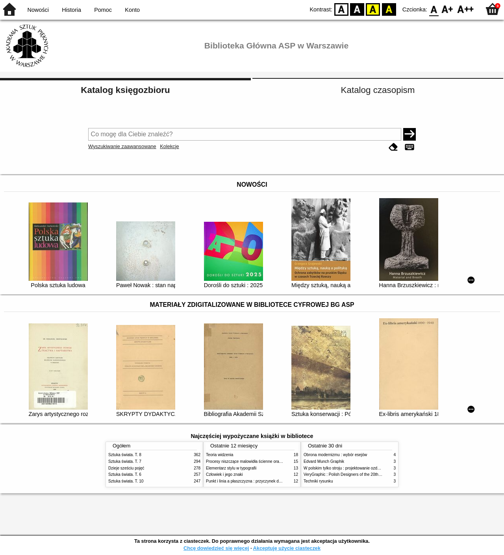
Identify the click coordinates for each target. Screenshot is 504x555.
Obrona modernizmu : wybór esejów (335, 455)
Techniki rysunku (318, 481)
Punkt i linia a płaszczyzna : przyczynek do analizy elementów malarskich (270, 481)
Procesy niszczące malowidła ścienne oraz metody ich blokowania (264, 461)
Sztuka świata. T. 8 (124, 455)
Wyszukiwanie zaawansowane (122, 146)
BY (389, 9)
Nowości (38, 10)
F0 (433, 9)
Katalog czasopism (378, 90)
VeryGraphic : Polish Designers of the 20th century (348, 474)
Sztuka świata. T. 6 (124, 474)
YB (373, 9)
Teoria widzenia (219, 455)
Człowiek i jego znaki (224, 474)
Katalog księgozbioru (125, 90)
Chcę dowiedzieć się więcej (216, 548)
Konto (132, 10)
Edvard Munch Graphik (324, 461)
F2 (465, 9)
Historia (71, 10)
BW (357, 9)
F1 (447, 9)
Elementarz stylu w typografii (231, 468)
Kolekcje (169, 146)
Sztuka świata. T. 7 (124, 461)
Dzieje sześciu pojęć (126, 468)
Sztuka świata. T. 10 (125, 481)
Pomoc (103, 10)
